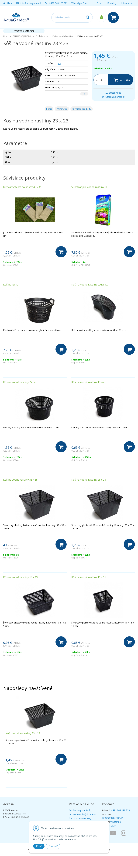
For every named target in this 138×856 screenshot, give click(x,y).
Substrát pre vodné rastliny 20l (89, 187)
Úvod (10, 3)
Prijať (38, 846)
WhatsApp (115, 821)
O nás (100, 3)
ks (101, 80)
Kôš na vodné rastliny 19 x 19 (20, 577)
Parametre (61, 108)
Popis (49, 108)
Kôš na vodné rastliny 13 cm (87, 382)
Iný (59, 63)
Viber (113, 825)
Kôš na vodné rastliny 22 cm (19, 382)
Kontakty (112, 3)
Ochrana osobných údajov (82, 814)
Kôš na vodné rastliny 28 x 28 (88, 479)
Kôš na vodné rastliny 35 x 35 (20, 479)
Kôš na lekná (10, 284)
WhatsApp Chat (79, 3)
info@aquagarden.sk (31, 3)
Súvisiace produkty (81, 108)
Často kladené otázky (80, 818)
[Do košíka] (120, 79)
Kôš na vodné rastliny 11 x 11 (88, 577)
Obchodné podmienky (80, 810)
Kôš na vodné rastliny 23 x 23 (23, 733)
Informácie (126, 3)
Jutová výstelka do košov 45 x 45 (22, 187)
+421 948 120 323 (58, 3)
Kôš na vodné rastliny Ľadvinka (89, 284)
